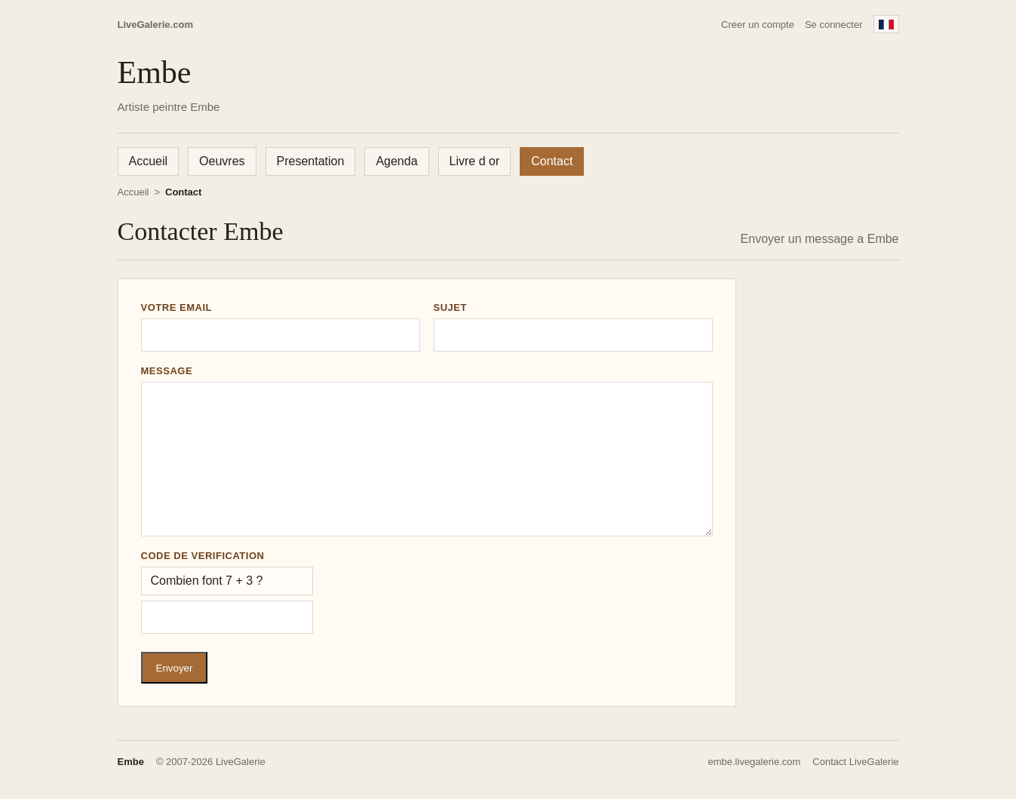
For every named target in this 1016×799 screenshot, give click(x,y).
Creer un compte (757, 24)
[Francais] (886, 24)
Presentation (311, 161)
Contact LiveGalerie (855, 761)
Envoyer (174, 668)
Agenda (396, 161)
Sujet (451, 307)
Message (167, 370)
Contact (551, 161)
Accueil (148, 161)
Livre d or (475, 161)
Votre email (177, 307)
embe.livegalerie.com (754, 761)
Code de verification (203, 555)
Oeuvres (221, 161)
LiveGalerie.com (155, 24)
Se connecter (834, 24)
